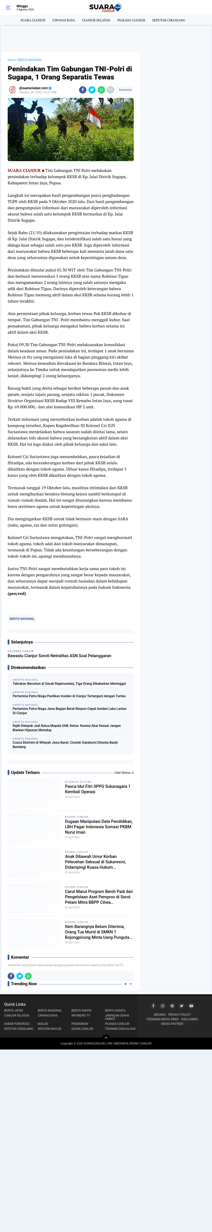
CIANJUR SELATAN (96, 20)
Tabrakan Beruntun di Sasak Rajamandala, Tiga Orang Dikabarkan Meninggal (69, 684)
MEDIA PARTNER (172, 1023)
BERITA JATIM (13, 1010)
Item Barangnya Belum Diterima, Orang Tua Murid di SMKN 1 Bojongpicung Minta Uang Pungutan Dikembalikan (98, 932)
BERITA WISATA (115, 1010)
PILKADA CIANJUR (131, 20)
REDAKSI (159, 1014)
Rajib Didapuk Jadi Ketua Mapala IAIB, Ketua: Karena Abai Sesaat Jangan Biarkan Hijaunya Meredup (67, 728)
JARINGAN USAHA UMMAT (117, 1017)
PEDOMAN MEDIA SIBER (162, 1019)
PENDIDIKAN (79, 1023)
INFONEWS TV (80, 1015)
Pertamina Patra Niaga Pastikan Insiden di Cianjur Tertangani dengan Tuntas (69, 696)
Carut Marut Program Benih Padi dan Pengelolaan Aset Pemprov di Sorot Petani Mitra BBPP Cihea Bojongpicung (99, 897)
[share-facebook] (82, 90)
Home (12, 60)
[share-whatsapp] (101, 90)
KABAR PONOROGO (17, 1023)
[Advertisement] (106, 38)
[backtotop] (106, 1038)
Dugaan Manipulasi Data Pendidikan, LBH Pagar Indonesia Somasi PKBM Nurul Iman (99, 827)
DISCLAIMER (189, 1019)
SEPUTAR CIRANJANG (168, 20)
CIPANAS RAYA (63, 20)
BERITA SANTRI (81, 1010)
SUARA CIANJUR (32, 20)
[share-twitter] (92, 90)
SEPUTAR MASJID (49, 1028)
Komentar (125, 89)
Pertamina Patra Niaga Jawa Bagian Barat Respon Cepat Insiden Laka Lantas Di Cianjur (69, 711)
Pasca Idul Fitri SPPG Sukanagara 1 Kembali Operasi (98, 789)
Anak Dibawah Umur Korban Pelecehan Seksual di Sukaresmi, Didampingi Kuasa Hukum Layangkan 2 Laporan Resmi (95, 862)
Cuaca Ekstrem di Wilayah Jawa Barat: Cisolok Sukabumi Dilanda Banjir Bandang (65, 745)
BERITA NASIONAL (22, 618)
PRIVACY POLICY (179, 1014)
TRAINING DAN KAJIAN (120, 1028)
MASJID (43, 1023)
